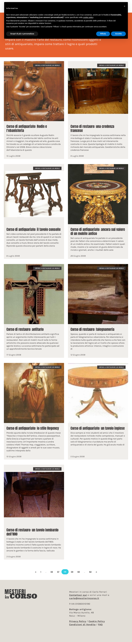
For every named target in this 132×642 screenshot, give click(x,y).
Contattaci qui (78, 595)
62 (90, 574)
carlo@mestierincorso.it (84, 598)
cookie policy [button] (88, 17)
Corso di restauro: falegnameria (92, 332)
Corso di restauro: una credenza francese (92, 131)
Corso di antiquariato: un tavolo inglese (98, 430)
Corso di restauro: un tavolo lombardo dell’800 (32, 534)
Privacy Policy (77, 621)
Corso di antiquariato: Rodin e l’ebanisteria (26, 131)
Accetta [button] (118, 34)
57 (58, 574)
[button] (124, 6)
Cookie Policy (97, 621)
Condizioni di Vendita (82, 624)
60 (78, 574)
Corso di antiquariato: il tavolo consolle (33, 232)
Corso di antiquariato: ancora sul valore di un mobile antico (98, 234)
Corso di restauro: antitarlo (25, 332)
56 (52, 574)
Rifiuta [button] (103, 34)
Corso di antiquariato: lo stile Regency (32, 430)
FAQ (100, 624)
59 (72, 574)
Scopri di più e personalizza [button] (22, 34)
